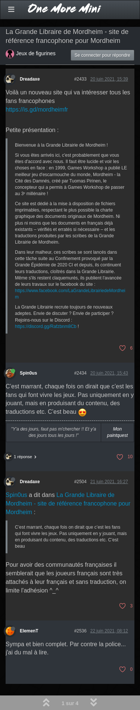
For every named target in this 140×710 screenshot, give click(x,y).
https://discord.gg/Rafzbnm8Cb (46, 326)
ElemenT (29, 631)
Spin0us (28, 373)
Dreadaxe (30, 79)
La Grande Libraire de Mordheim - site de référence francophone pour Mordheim (68, 503)
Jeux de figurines (36, 53)
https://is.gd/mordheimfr (37, 109)
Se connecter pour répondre (102, 55)
